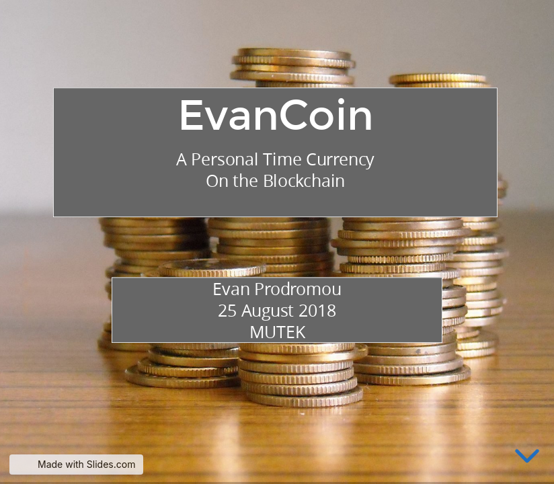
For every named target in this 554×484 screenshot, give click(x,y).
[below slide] (527, 458)
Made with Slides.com (86, 464)
